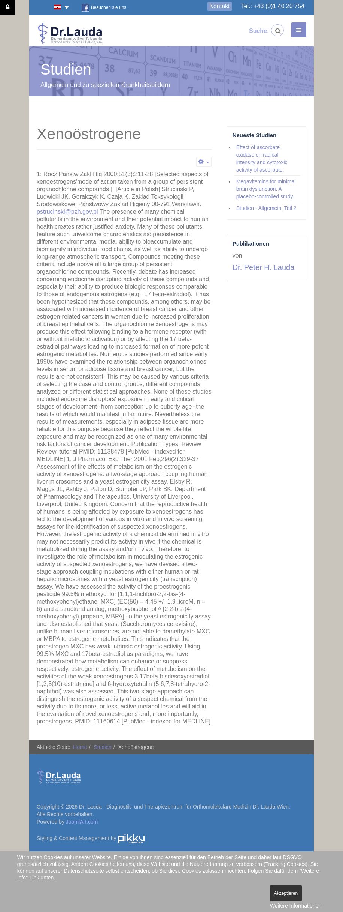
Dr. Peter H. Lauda (264, 267)
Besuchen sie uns (104, 8)
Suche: (255, 31)
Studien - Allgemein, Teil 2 (266, 208)
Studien (102, 747)
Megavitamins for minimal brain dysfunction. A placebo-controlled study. (266, 188)
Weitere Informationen (295, 906)
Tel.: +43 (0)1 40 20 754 (272, 6)
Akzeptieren (286, 893)
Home (80, 747)
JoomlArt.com (82, 822)
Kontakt (219, 6)
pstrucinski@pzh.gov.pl (67, 211)
